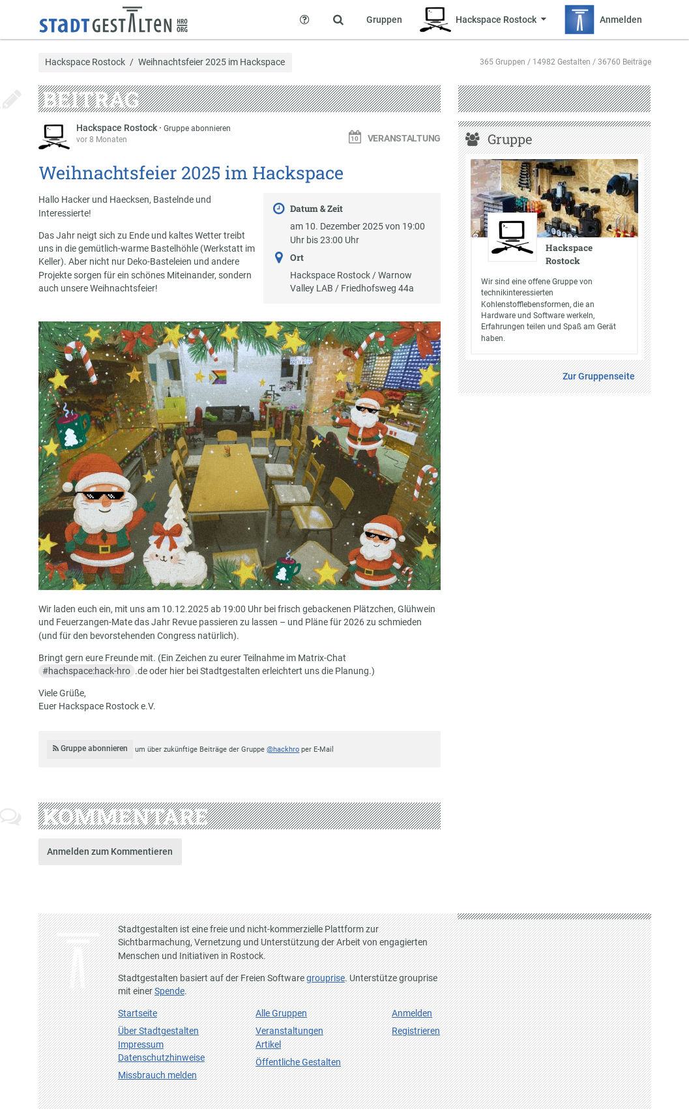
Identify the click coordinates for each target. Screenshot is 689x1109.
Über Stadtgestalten (158, 1031)
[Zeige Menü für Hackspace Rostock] (483, 19)
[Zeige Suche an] (338, 19)
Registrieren (416, 1031)
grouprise (325, 978)
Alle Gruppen (281, 1013)
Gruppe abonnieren (197, 128)
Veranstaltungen (289, 1031)
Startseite (137, 1013)
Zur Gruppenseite (599, 376)
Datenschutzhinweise (161, 1057)
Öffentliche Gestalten (298, 1062)
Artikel (268, 1044)
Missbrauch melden (157, 1075)
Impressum (141, 1044)
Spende (169, 991)
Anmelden (412, 1013)
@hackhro (283, 749)
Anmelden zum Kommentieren (110, 851)
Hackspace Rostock (85, 62)
